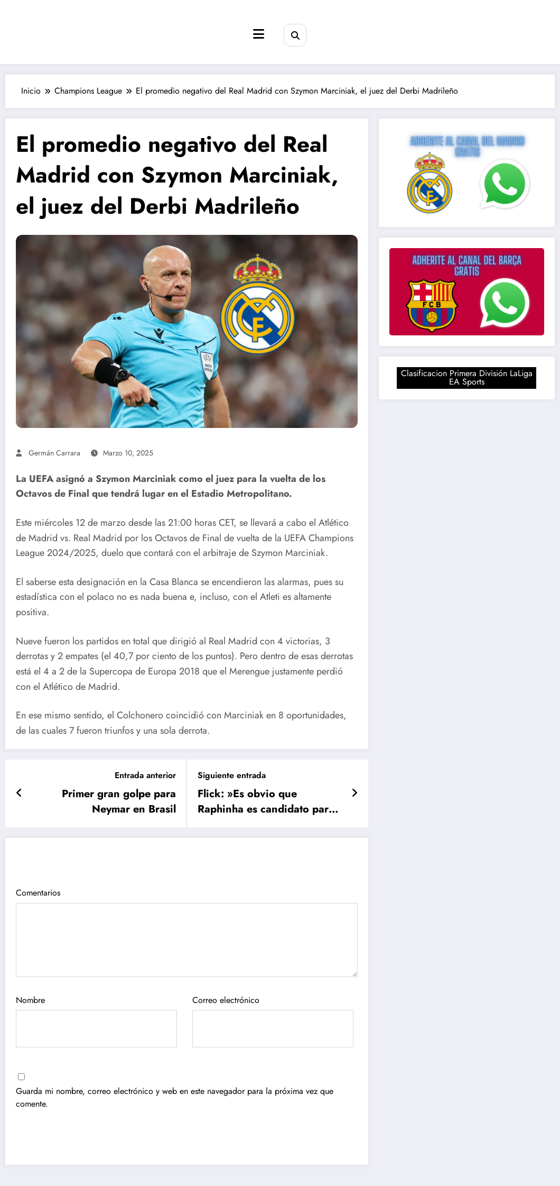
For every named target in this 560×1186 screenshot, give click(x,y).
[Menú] (258, 34)
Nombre (96, 1021)
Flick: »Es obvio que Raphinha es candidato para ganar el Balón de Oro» (266, 802)
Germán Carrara (54, 453)
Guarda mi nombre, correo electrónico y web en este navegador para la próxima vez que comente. (174, 1097)
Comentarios (187, 932)
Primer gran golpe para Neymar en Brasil (119, 801)
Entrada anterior (145, 775)
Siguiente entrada (232, 775)
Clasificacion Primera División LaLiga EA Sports (467, 377)
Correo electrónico (272, 1021)
